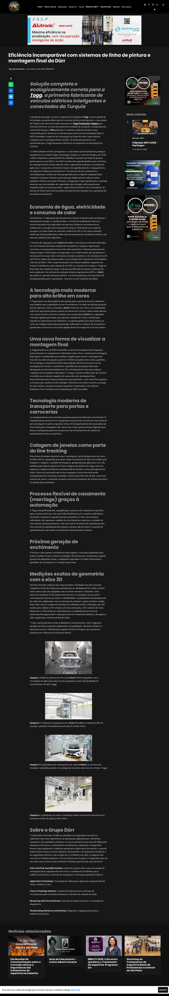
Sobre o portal (50, 6)
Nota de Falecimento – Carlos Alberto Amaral (63, 961)
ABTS (142, 138)
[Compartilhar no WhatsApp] (10, 84)
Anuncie (116, 6)
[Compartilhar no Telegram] (10, 96)
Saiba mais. (76, 989)
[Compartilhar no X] (10, 78)
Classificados (105, 6)
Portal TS (50, 68)
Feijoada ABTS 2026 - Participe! (145, 144)
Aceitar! (163, 989)
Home (40, 6)
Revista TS (73, 7)
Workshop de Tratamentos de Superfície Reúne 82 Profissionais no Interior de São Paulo (141, 965)
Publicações (62, 7)
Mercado (135, 138)
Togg (36, 95)
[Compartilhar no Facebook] (10, 102)
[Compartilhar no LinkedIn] (10, 90)
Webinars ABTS (92, 6)
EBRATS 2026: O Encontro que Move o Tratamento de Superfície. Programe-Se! (103, 963)
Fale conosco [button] (126, 7)
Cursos (81, 7)
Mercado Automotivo (17, 69)
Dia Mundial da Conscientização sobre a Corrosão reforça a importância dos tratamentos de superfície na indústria (25, 966)
